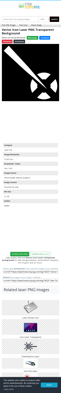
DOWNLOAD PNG (20, 254)
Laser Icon (8, 150)
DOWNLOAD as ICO (40, 254)
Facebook (44, 38)
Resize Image (36, 25)
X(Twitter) (19, 41)
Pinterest (7, 41)
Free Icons (23, 25)
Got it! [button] (49, 385)
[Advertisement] (30, 121)
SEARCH (54, 19)
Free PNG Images (9, 25)
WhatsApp (32, 38)
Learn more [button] (9, 389)
